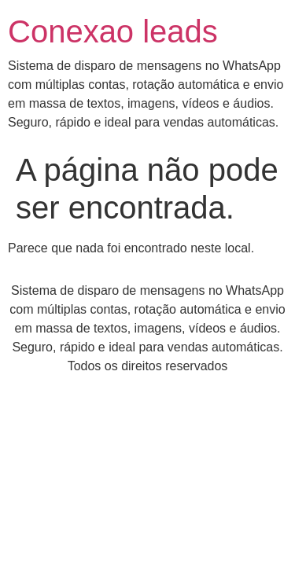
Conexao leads (113, 31)
